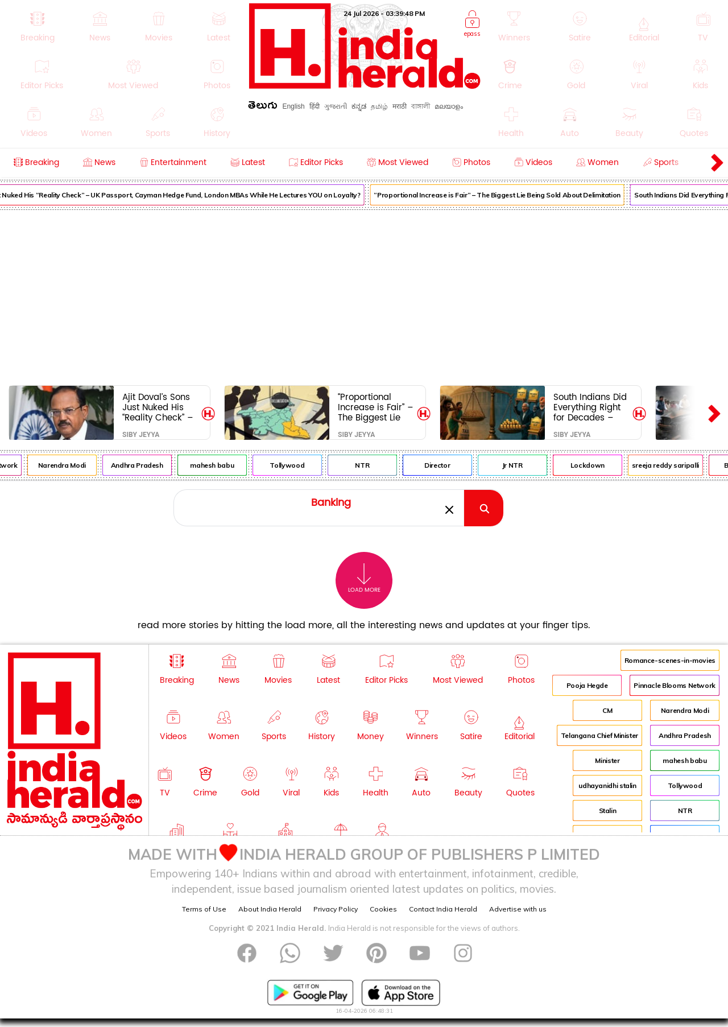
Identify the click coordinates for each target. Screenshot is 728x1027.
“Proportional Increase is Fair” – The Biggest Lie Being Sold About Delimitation (502, 195)
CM (607, 710)
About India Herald (269, 909)
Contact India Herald (443, 909)
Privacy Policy (335, 909)
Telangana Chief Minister (599, 735)
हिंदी (314, 106)
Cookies (383, 909)
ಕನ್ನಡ (358, 106)
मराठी (399, 106)
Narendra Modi (68, 465)
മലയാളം (449, 106)
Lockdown (593, 465)
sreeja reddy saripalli (671, 465)
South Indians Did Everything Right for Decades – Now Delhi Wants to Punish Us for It (590, 407)
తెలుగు (263, 107)
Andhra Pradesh (143, 465)
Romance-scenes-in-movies (669, 660)
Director (443, 465)
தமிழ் (379, 106)
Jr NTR (518, 465)
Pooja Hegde (587, 685)
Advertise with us (518, 909)
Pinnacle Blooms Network (674, 685)
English (293, 106)
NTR (368, 465)
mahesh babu (217, 465)
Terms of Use (204, 909)
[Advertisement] (364, 295)
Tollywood (292, 465)
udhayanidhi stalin (607, 785)
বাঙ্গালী (420, 106)
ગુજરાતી (335, 106)
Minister (607, 760)
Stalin (608, 810)
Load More (364, 578)
